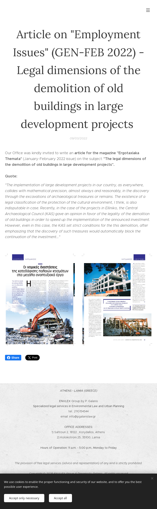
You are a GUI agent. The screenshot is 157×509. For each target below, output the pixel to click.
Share (13, 357)
